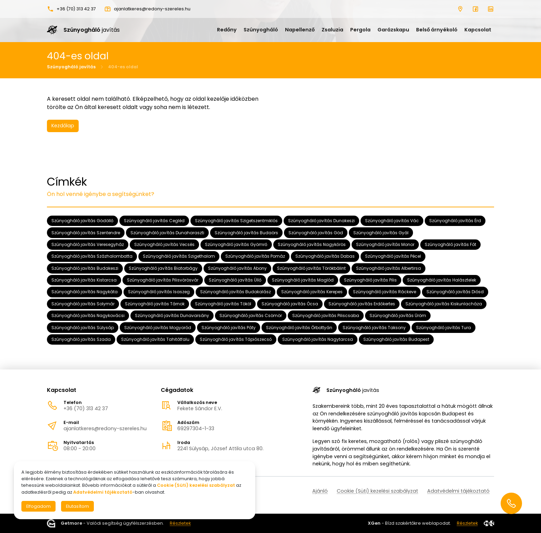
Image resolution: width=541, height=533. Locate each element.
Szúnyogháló (261, 29)
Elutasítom (77, 506)
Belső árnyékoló (437, 29)
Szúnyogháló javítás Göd (315, 232)
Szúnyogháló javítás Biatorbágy (163, 268)
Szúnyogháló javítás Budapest (396, 339)
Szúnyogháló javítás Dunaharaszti (167, 232)
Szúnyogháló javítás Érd (455, 221)
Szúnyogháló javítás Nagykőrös (312, 244)
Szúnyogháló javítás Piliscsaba (325, 315)
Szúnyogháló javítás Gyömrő (236, 244)
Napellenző (300, 29)
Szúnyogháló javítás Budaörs (246, 232)
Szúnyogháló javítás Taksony (374, 327)
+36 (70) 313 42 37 (85, 408)
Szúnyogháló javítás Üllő (235, 280)
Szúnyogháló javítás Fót (450, 244)
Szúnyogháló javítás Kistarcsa (84, 280)
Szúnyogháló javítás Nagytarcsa (317, 339)
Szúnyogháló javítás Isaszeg (159, 292)
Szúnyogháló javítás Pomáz (255, 256)
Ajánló (320, 490)
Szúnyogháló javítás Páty (228, 327)
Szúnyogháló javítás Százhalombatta (91, 256)
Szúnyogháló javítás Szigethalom (179, 256)
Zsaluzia (332, 29)
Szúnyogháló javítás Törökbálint (311, 268)
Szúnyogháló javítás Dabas (325, 256)
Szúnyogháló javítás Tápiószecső (236, 339)
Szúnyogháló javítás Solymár (83, 304)
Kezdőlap (62, 125)
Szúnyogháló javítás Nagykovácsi (88, 315)
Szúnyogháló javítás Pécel (393, 256)
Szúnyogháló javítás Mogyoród (157, 327)
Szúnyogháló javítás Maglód (303, 280)
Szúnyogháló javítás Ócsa (290, 304)
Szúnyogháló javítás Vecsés (164, 244)
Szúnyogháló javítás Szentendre (85, 232)
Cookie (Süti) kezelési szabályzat (377, 490)
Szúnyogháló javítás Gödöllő (82, 221)
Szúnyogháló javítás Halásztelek (441, 280)
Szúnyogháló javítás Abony (237, 268)
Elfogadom (38, 506)
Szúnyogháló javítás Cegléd (154, 221)
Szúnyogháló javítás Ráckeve (384, 292)
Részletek (180, 523)
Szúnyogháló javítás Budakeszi (84, 268)
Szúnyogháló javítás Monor (385, 244)
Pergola (360, 29)
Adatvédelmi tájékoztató (458, 490)
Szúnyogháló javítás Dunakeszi (321, 221)
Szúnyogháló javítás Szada (81, 339)
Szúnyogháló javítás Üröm (398, 315)
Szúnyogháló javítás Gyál (381, 232)
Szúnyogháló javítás (71, 66)
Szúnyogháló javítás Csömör (250, 315)
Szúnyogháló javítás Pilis (370, 280)
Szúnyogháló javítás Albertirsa (388, 268)
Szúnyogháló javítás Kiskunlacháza (443, 304)
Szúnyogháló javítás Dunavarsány (172, 315)
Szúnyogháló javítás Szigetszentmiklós (236, 221)
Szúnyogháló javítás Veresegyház (87, 244)
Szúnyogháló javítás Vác (392, 221)
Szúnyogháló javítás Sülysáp (82, 327)
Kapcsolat (477, 29)
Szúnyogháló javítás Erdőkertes (361, 304)
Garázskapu (393, 29)
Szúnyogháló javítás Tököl (223, 304)
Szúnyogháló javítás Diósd (455, 292)
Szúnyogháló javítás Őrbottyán (299, 327)
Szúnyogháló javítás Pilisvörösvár (162, 280)
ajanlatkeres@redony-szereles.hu (105, 428)
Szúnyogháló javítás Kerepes (312, 292)
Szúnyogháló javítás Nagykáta (84, 292)
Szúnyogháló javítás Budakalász (235, 292)
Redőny (227, 29)
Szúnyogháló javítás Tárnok (155, 304)
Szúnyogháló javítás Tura (443, 327)
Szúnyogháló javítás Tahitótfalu (155, 339)
